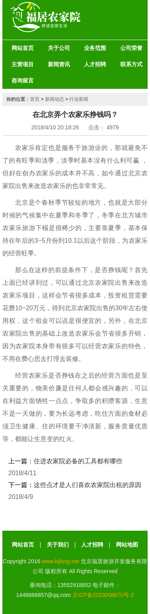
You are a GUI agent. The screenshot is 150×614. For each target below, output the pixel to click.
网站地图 (127, 544)
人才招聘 (95, 64)
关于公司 (59, 48)
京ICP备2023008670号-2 (103, 595)
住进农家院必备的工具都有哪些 (78, 461)
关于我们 (58, 544)
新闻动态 (54, 99)
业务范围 (95, 48)
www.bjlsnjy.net (61, 561)
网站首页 (22, 48)
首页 (35, 99)
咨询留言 (22, 80)
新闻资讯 (59, 64)
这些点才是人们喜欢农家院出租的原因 (87, 485)
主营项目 (22, 64)
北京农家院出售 (105, 282)
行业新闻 (78, 99)
